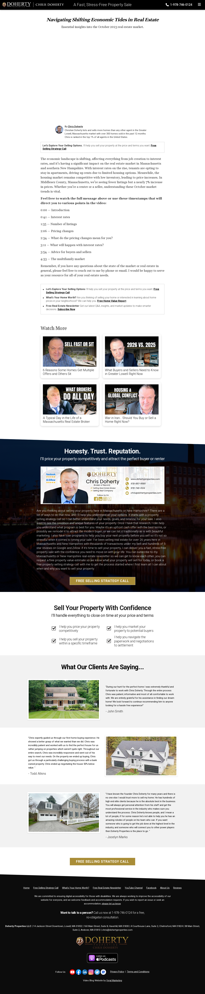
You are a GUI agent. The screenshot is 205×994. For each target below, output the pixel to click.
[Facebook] (151, 888)
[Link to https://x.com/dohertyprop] (97, 972)
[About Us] (165, 888)
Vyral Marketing (114, 980)
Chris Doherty (75, 126)
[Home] (32, 4)
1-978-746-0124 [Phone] (179, 5)
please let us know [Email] (111, 903)
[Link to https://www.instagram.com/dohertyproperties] (91, 972)
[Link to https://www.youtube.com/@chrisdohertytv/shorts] (72, 972)
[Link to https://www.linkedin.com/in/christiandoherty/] (84, 972)
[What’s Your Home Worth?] (75, 888)
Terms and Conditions (138, 971)
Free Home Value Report (111, 300)
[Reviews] (177, 888)
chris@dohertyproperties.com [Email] (117, 929)
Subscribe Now (66, 309)
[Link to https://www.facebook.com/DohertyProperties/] (78, 972)
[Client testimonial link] (63, 699)
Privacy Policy (117, 971)
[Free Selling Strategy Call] (45, 888)
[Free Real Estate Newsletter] (107, 888)
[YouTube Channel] (134, 888)
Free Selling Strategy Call (102, 581)
